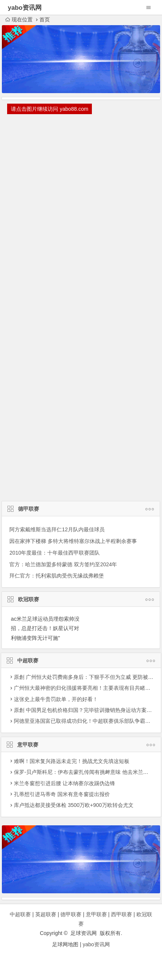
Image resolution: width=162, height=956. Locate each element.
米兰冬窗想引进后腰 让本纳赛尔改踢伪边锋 (64, 783)
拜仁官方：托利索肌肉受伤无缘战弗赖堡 (56, 576)
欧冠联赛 (81, 600)
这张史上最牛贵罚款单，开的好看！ (56, 699)
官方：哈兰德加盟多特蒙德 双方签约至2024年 (63, 564)
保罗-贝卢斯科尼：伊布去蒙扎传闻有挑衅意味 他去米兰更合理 (86, 772)
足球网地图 (65, 944)
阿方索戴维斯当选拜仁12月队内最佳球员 (57, 529)
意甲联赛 (81, 745)
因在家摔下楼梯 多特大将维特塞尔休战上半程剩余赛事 (73, 541)
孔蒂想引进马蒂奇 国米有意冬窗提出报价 (62, 794)
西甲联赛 (121, 914)
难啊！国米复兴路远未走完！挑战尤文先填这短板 (71, 761)
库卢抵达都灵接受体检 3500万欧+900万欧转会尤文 (74, 805)
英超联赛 (45, 914)
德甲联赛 (81, 509)
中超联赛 (81, 661)
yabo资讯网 (96, 944)
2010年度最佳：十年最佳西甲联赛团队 (54, 553)
